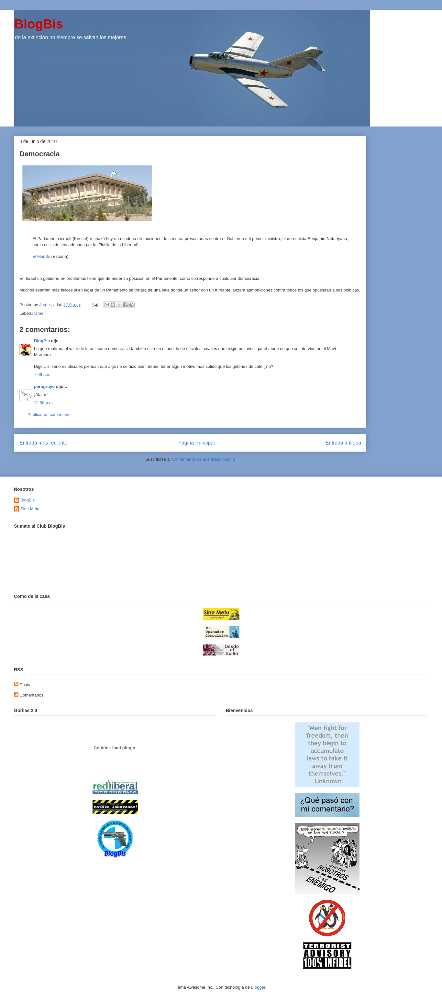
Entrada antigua (343, 442)
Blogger (258, 987)
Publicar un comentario (49, 414)
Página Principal (196, 442)
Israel (39, 313)
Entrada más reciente (43, 442)
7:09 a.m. (42, 374)
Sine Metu (29, 508)
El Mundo (41, 256)
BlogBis (38, 24)
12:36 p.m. (44, 402)
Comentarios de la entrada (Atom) (203, 459)
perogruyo (44, 386)
